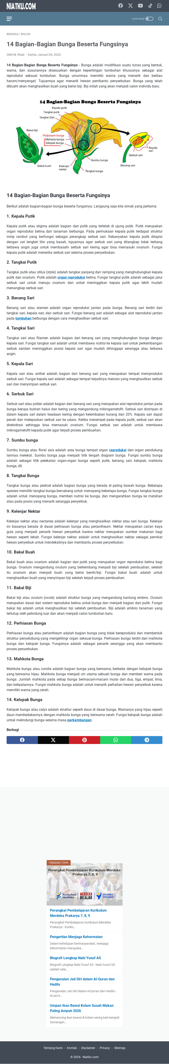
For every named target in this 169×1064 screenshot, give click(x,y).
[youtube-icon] (140, 6)
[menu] (12, 18)
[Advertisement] (84, 824)
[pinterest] (84, 740)
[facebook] (22, 740)
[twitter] (53, 740)
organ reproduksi (71, 277)
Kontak (72, 1048)
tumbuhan (23, 318)
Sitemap (119, 1048)
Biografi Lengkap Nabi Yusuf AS (75, 958)
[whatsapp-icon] (159, 6)
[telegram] (146, 740)
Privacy (105, 1048)
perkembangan (79, 720)
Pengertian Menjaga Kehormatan (76, 937)
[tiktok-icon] (150, 6)
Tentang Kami (53, 1048)
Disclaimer (88, 1048)
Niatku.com (91, 1057)
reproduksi (117, 450)
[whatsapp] (115, 740)
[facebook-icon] (121, 6)
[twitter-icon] (130, 6)
